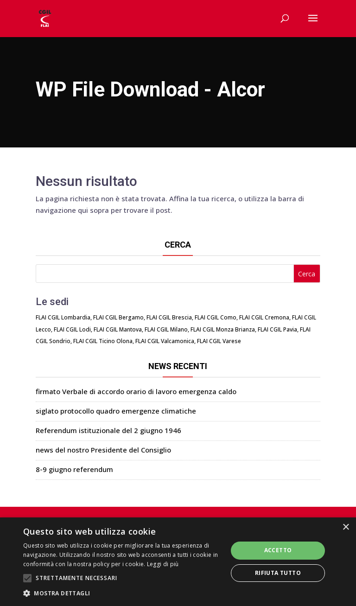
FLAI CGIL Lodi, (73, 329)
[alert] (178, 561)
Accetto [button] (278, 550)
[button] (122, 593)
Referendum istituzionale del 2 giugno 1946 (108, 430)
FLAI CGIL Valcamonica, (165, 341)
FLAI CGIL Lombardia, (64, 317)
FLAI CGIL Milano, (167, 329)
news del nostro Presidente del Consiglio (103, 449)
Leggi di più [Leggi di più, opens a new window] (163, 564)
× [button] (345, 527)
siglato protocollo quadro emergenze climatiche (116, 410)
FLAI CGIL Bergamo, (119, 317)
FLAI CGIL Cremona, (265, 317)
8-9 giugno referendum (74, 469)
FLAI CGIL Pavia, (278, 329)
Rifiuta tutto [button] (278, 573)
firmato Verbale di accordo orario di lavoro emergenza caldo (136, 391)
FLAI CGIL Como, (216, 317)
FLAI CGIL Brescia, (169, 317)
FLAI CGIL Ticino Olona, (103, 341)
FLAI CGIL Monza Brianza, (223, 329)
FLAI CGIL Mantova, (118, 329)
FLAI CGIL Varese (219, 341)
